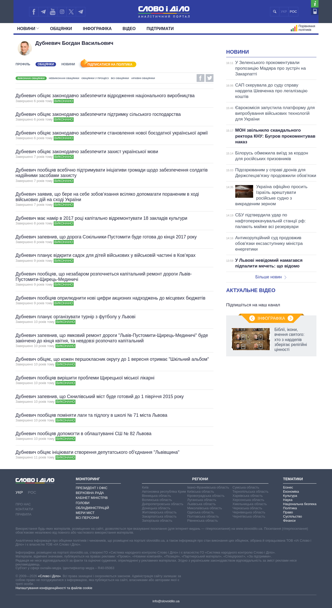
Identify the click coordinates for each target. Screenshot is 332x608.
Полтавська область (203, 516)
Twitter (209, 78)
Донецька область (156, 508)
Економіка (291, 491)
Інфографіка (97, 28)
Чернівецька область (248, 512)
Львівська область (201, 504)
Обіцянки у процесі (95, 78)
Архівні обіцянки (143, 78)
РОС (293, 11)
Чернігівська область (248, 516)
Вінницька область (156, 496)
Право (288, 512)
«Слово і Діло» (49, 576)
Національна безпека (299, 504)
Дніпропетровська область (162, 504)
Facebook (200, 78)
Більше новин (270, 277)
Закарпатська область (159, 516)
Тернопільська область (250, 491)
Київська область (200, 491)
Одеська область (200, 512)
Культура (290, 496)
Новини (28, 28)
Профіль (23, 64)
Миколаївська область (204, 508)
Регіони (200, 479)
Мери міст (85, 513)
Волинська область (157, 500)
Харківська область (247, 496)
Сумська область (245, 487)
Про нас (23, 504)
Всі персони (87, 518)
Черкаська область (247, 508)
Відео (129, 28)
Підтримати (160, 28)
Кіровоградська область (206, 496)
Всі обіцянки (120, 78)
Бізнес (288, 487)
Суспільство (292, 516)
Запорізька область (157, 520)
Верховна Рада (90, 493)
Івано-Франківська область (208, 487)
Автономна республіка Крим (164, 491)
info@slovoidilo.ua (166, 601)
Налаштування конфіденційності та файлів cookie (54, 588)
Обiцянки (61, 28)
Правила (23, 514)
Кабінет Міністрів (92, 498)
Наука (287, 500)
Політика (290, 508)
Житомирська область (159, 512)
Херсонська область (248, 500)
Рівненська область (202, 520)
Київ (145, 487)
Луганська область (201, 500)
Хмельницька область (249, 504)
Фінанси (289, 520)
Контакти (24, 509)
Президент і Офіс (91, 488)
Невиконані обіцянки (64, 78)
